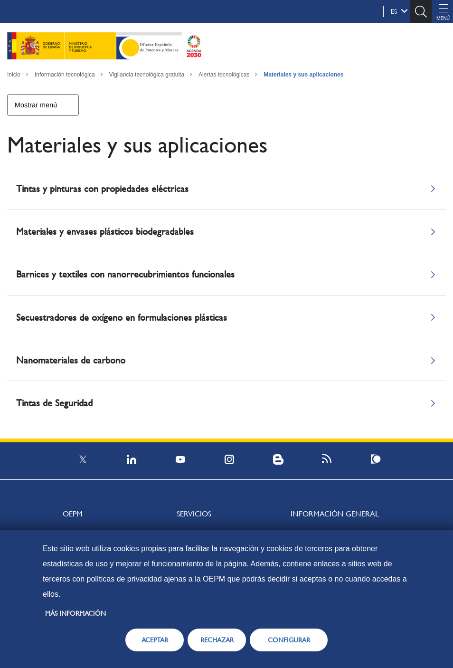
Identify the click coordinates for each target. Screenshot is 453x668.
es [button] (399, 11)
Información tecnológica (65, 74)
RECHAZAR (217, 640)
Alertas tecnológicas (223, 74)
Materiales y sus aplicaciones (303, 74)
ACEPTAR (155, 640)
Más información (75, 613)
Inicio (13, 74)
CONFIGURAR (289, 640)
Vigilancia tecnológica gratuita (147, 74)
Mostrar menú (36, 105)
